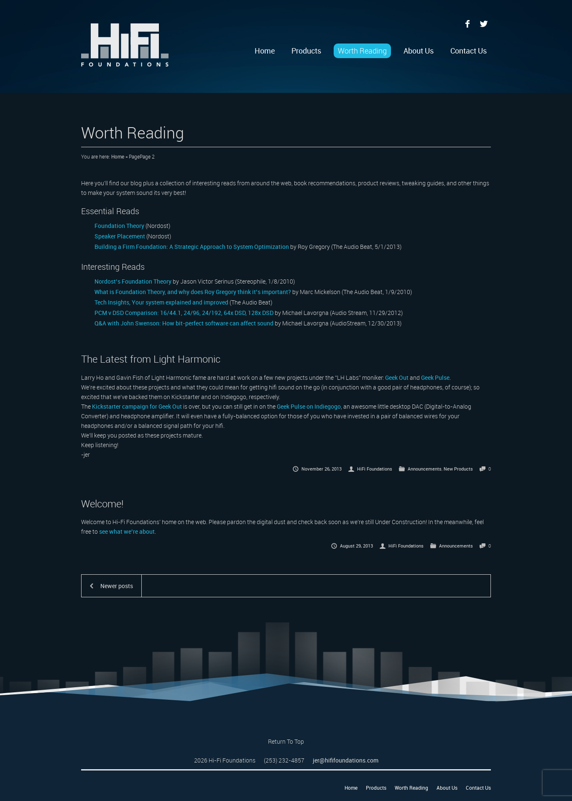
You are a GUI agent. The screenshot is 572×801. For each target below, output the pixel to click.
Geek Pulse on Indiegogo (309, 406)
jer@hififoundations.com (345, 760)
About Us (418, 51)
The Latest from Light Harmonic (150, 359)
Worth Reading (362, 51)
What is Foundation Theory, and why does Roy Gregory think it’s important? (192, 292)
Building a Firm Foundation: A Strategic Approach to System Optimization (191, 247)
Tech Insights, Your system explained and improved (161, 302)
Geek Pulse (435, 377)
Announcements (425, 469)
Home (265, 51)
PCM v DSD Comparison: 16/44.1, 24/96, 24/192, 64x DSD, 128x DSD (183, 313)
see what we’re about (127, 531)
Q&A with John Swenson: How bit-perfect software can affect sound (183, 323)
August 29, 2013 (356, 546)
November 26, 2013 (321, 469)
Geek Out (397, 377)
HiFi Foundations (374, 469)
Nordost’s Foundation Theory (132, 281)
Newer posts (116, 586)
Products (306, 51)
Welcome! (102, 503)
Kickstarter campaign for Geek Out (137, 406)
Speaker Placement (119, 236)
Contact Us (468, 51)
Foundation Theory (119, 226)
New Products (458, 469)
